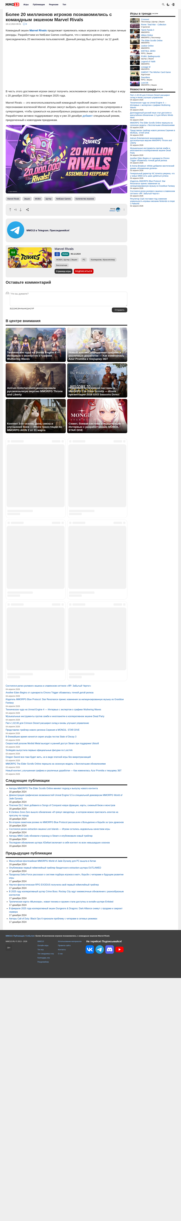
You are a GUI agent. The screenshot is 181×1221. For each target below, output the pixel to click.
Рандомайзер (43, 1205)
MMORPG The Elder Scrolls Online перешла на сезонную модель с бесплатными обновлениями (56, 1007)
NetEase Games (63, 199)
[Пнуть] (20, 210)
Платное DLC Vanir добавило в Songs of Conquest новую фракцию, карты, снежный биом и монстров (62, 1048)
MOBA (38, 199)
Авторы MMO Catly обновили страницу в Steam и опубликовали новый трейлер (50, 1079)
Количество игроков (85, 199)
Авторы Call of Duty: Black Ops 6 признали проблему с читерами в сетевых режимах (53, 1161)
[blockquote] (22, 309)
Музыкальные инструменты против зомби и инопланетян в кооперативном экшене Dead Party (55, 959)
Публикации (39, 4)
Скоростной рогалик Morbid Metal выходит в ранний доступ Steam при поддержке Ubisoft (52, 986)
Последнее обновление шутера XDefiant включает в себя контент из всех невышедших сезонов (59, 1085)
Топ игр (40, 1192)
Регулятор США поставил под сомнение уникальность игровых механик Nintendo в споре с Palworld (152, 201)
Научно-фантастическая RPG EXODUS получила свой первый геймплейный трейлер (54, 1127)
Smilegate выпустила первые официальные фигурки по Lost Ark (39, 993)
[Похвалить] (10, 210)
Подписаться (83, 271)
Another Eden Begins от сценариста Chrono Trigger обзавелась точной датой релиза (49, 935)
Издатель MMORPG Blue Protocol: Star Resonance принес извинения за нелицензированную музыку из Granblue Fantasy (152, 183)
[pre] (29, 309)
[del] (15, 309)
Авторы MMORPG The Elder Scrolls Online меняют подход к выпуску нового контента (53, 1031)
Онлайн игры (43, 1188)
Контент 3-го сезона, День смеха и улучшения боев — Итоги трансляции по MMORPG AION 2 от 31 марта (34, 427)
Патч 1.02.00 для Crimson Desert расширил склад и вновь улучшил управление (47, 966)
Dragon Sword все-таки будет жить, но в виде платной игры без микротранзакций (48, 1000)
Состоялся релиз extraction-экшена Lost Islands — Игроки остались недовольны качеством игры (59, 1072)
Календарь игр (43, 1201)
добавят (87, 115)
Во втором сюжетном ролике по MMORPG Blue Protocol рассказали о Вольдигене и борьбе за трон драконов (66, 1065)
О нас (60, 1197)
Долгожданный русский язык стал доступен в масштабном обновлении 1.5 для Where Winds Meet (151, 115)
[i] (13, 309)
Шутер (48, 199)
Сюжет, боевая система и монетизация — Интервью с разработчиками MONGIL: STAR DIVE (96, 427)
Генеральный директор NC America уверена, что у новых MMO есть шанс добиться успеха (152, 174)
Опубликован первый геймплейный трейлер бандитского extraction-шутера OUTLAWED (55, 1111)
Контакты (62, 1192)
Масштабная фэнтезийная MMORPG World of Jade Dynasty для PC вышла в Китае (52, 1104)
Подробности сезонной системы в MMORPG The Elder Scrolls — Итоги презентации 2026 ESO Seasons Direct (94, 391)
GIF (32, 309)
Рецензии (53, 4)
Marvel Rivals (38, 30)
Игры (26, 4)
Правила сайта (64, 1188)
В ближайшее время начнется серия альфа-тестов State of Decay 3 (41, 979)
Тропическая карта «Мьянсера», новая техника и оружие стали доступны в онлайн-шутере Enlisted (61, 1144)
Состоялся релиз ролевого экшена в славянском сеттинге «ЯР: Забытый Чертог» (48, 929)
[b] (11, 309)
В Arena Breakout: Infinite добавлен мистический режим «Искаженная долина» (152, 167)
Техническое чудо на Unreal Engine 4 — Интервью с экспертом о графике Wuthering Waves (33, 355)
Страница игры (63, 271)
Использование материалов (69, 1184)
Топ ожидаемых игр (45, 1197)
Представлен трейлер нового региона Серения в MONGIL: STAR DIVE (42, 973)
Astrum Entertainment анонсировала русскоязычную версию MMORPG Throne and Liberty (35, 391)
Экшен (27, 199)
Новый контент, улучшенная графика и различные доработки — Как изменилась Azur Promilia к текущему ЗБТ (96, 355)
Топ (64, 4)
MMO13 (40, 1184)
